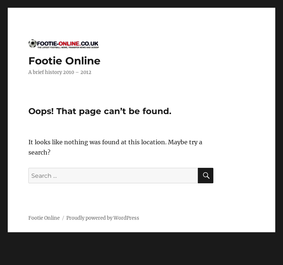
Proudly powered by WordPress (102, 218)
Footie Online (64, 60)
